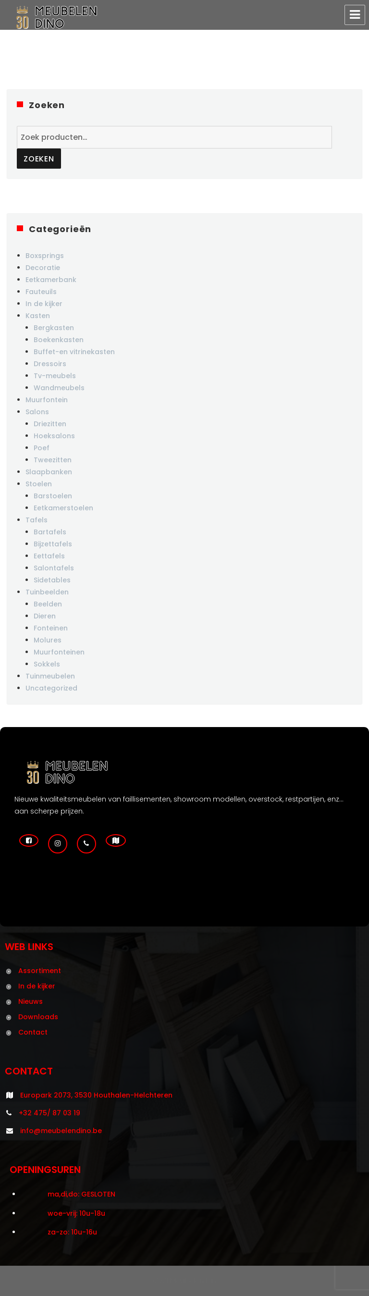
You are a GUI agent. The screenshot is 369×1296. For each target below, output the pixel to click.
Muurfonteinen (59, 652)
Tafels (36, 520)
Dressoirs (50, 364)
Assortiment (39, 970)
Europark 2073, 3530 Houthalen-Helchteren (96, 1095)
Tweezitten (53, 460)
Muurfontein (46, 400)
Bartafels (50, 532)
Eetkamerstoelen (63, 508)
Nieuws (30, 1001)
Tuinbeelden (47, 592)
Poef (41, 448)
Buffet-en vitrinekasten (74, 352)
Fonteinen (51, 628)
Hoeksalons (54, 436)
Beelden (48, 604)
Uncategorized (51, 688)
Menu (354, 15)
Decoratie (42, 267)
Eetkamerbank (50, 279)
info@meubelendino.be (61, 1131)
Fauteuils (41, 291)
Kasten (37, 316)
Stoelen (38, 484)
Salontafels (54, 568)
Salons (37, 412)
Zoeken (39, 158)
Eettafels (49, 556)
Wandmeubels (59, 388)
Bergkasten (54, 328)
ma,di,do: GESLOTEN (81, 1194)
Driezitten (50, 424)
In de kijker (43, 304)
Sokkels (47, 664)
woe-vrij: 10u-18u (76, 1213)
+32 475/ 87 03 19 (49, 1113)
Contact (33, 1032)
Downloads (38, 1017)
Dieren (45, 616)
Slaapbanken (48, 472)
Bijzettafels (53, 544)
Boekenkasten (59, 340)
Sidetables (52, 580)
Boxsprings (44, 255)
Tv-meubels (55, 376)
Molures (48, 640)
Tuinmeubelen (50, 676)
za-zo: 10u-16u (72, 1232)
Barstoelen (53, 496)
